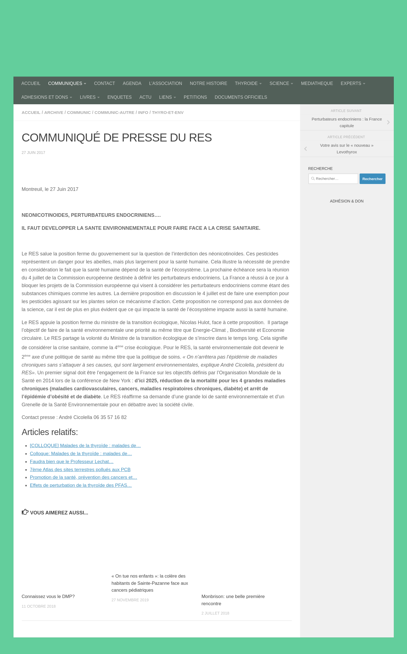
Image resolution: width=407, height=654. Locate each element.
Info (147, 112)
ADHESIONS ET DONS (44, 97)
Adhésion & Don (347, 201)
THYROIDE (246, 83)
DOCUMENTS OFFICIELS (241, 97)
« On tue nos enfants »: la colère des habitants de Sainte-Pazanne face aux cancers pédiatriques (151, 583)
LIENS (165, 97)
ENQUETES (119, 97)
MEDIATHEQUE (317, 83)
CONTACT (104, 83)
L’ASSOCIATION (165, 83)
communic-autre (117, 112)
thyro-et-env (172, 112)
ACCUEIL (31, 83)
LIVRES (88, 97)
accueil (31, 112)
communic (80, 112)
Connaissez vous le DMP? (49, 596)
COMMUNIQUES (65, 83)
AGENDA (132, 83)
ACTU (145, 97)
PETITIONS (195, 97)
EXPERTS (351, 83)
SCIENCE (279, 83)
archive (54, 112)
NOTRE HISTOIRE (208, 83)
